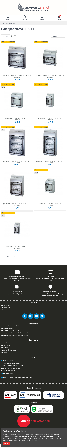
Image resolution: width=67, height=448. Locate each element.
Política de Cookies (7, 328)
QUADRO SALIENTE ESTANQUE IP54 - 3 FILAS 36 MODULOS (50, 161)
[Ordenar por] (55, 36)
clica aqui (34, 440)
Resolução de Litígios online (10, 330)
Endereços (5, 352)
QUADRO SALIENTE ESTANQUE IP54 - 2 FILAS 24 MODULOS (17, 204)
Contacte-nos (6, 305)
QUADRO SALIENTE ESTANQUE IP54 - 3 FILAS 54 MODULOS (17, 161)
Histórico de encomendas (9, 350)
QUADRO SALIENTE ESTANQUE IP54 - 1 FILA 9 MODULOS (17, 119)
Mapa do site (6, 308)
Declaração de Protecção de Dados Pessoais (15, 335)
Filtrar (5, 36)
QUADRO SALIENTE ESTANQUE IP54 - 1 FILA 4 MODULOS (50, 119)
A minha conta (6, 345)
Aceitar (6, 444)
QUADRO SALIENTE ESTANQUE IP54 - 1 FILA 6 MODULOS (50, 204)
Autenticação (6, 343)
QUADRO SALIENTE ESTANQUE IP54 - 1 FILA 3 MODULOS (17, 247)
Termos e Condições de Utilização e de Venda (15, 326)
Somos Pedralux (7, 310)
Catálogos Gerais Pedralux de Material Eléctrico (16, 333)
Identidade (5, 347)
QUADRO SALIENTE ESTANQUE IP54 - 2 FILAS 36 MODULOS (17, 76)
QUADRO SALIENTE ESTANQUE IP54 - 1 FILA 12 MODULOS (50, 76)
